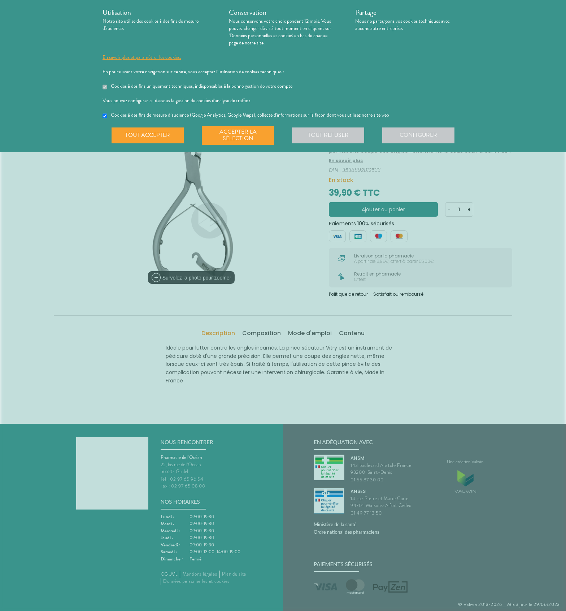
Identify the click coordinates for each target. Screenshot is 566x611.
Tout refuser (328, 135)
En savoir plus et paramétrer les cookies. (142, 57)
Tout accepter (147, 135)
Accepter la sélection (238, 135)
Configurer (418, 135)
